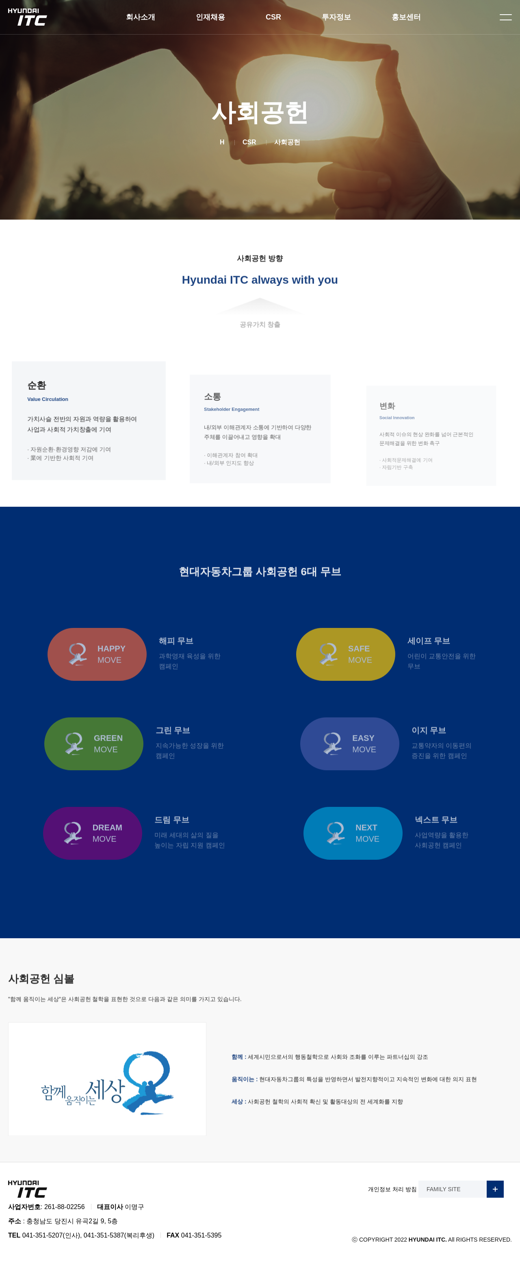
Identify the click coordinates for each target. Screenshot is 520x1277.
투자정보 (336, 17)
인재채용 (210, 17)
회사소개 (140, 17)
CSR (273, 17)
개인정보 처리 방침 (392, 1189)
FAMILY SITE (465, 1189)
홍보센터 (406, 17)
